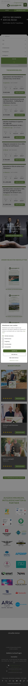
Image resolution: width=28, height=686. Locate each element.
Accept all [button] (14, 350)
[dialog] (14, 343)
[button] (14, 358)
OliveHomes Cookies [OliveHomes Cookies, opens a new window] (14, 360)
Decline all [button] (14, 354)
